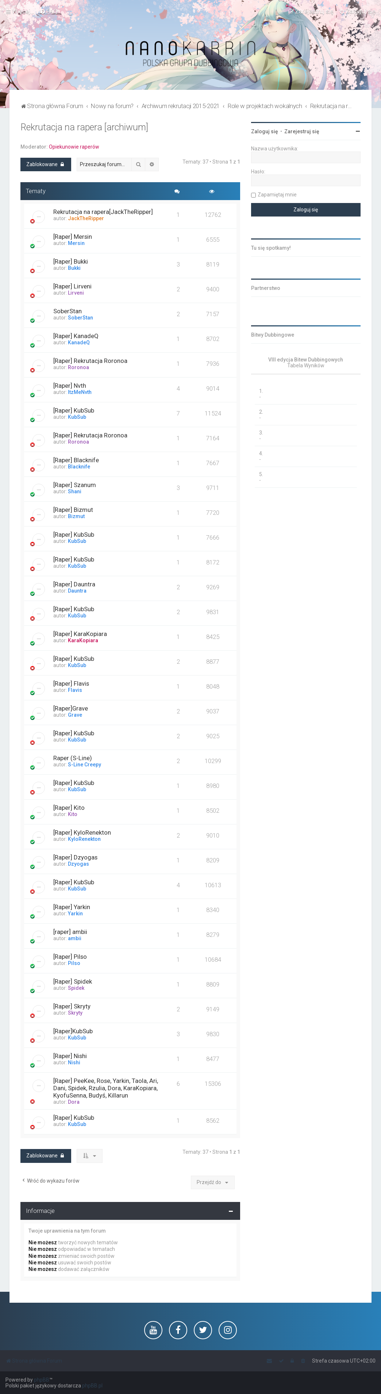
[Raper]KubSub (73, 1031)
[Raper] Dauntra (74, 584)
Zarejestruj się (301, 131)
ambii (74, 938)
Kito (72, 814)
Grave (75, 715)
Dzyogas (78, 864)
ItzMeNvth (80, 392)
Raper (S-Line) (72, 758)
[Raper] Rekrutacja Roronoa (90, 360)
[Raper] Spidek (72, 981)
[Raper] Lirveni (72, 286)
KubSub (77, 417)
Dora (74, 1102)
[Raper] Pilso (70, 956)
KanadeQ (79, 342)
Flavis (75, 690)
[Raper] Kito (69, 807)
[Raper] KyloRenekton (82, 832)
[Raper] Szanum (74, 485)
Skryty (75, 1013)
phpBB (41, 1380)
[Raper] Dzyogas (75, 857)
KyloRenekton (84, 839)
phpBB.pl (92, 1386)
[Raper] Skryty (72, 1006)
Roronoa (78, 367)
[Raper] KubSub (73, 410)
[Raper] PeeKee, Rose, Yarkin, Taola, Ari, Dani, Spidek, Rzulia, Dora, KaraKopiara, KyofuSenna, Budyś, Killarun (105, 1088)
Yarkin (75, 913)
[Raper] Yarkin (71, 907)
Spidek (76, 988)
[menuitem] (49, 11)
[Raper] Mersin (72, 236)
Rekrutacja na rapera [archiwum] (84, 127)
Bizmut (76, 516)
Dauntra (77, 591)
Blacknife (79, 467)
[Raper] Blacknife (76, 460)
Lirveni (76, 293)
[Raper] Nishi (70, 1056)
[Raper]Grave (70, 708)
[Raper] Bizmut (73, 509)
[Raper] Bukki (70, 261)
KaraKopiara (83, 640)
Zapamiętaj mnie (277, 195)
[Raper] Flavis (71, 683)
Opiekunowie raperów (74, 147)
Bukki (74, 268)
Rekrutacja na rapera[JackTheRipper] (103, 211)
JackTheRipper (86, 218)
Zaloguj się (264, 131)
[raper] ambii (70, 931)
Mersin (76, 243)
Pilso (74, 963)
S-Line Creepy (84, 764)
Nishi (74, 1062)
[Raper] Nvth (69, 385)
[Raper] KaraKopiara (80, 633)
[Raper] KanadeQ (76, 336)
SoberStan (67, 311)
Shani (74, 491)
